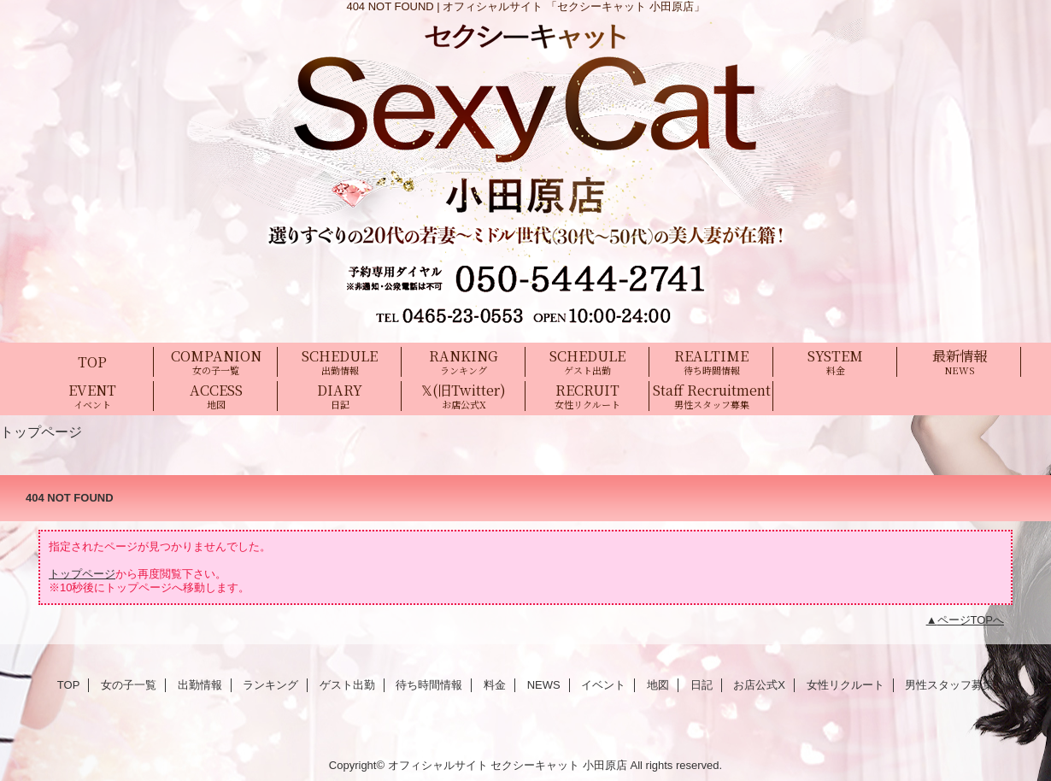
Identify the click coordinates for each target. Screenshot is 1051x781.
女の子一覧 (128, 684)
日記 (701, 684)
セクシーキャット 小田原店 (558, 765)
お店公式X (759, 684)
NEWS (544, 684)
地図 (658, 684)
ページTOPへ (971, 620)
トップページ (82, 573)
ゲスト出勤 (347, 684)
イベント (603, 684)
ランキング (270, 684)
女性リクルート (845, 684)
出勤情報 (200, 684)
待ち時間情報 (429, 684)
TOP (92, 361)
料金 (495, 684)
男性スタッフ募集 (949, 684)
